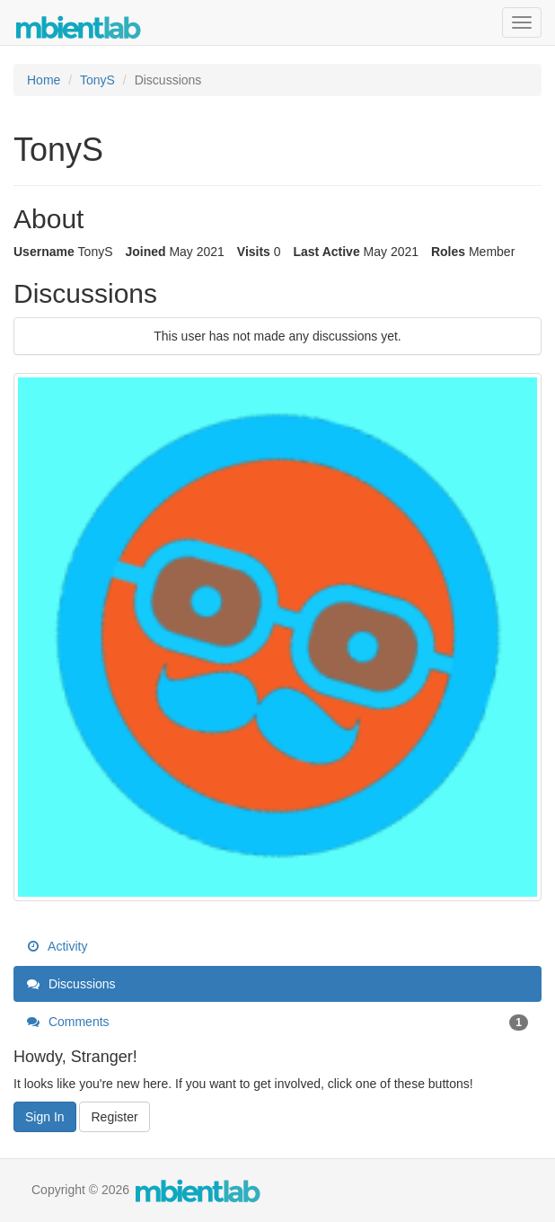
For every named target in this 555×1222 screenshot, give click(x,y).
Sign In (45, 1117)
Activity (57, 946)
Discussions (71, 984)
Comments (277, 1022)
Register (114, 1117)
